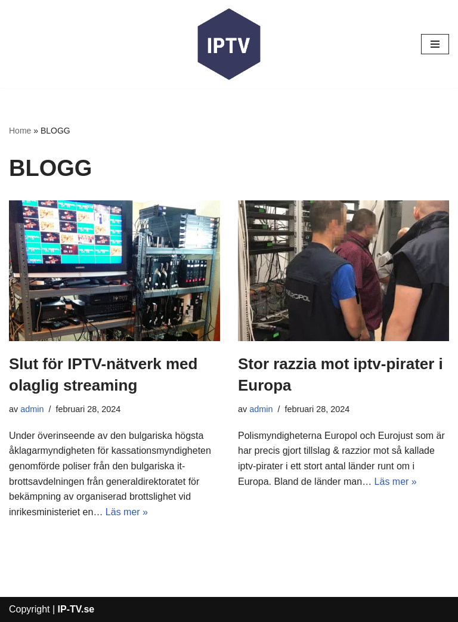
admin (32, 409)
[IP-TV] (229, 44)
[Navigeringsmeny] (435, 44)
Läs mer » (127, 512)
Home (20, 130)
